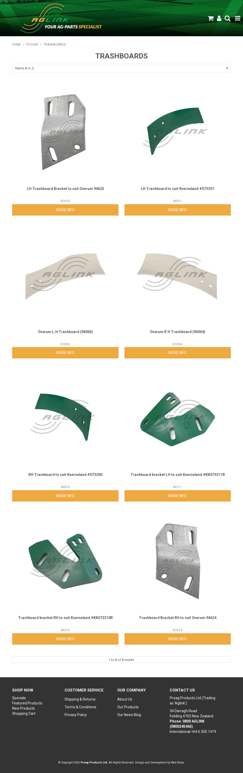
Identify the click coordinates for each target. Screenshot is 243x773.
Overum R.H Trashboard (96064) (177, 332)
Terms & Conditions (80, 707)
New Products (23, 708)
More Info (65, 210)
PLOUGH (32, 44)
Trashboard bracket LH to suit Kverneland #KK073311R (177, 475)
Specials (19, 698)
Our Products (128, 707)
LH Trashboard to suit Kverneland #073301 (177, 189)
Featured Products (27, 703)
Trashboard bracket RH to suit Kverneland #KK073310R (65, 618)
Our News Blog (129, 715)
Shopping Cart (23, 713)
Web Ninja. (178, 762)
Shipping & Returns (80, 699)
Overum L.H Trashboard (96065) (65, 332)
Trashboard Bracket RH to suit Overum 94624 (177, 618)
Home (16, 44)
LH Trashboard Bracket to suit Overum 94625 (65, 189)
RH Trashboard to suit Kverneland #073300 (65, 475)
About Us (124, 699)
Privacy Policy (76, 715)
